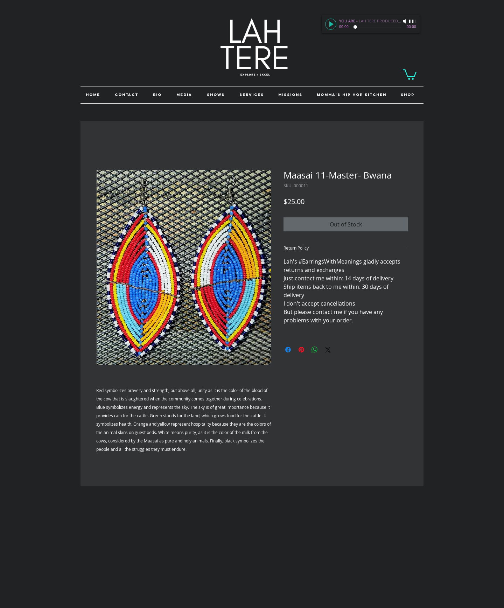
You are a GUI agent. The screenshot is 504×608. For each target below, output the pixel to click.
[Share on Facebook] (288, 349)
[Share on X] (328, 349)
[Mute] (404, 21)
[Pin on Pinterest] (301, 349)
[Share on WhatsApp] (314, 349)
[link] (409, 74)
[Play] (331, 24)
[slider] (412, 21)
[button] (410, 94)
